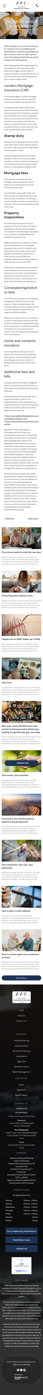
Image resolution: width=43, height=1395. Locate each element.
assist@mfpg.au (21, 1112)
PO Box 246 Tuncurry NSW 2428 (21, 1116)
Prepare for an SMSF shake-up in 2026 (21, 639)
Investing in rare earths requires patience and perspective (18, 820)
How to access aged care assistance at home (20, 956)
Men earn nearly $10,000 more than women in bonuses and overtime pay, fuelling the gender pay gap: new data (21, 729)
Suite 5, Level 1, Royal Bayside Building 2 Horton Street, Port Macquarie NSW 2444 (21, 1135)
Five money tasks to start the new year (21, 552)
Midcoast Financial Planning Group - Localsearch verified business (21, 1265)
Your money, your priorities (15, 775)
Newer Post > (33, 518)
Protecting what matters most (17, 595)
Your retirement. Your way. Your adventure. (17, 866)
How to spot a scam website (16, 911)
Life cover (7, 682)
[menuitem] (21, 1011)
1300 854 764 (21, 1108)
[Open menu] (4, 5)
